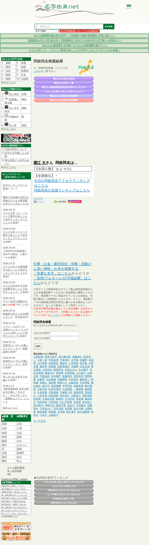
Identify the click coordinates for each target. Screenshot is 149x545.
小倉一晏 (42, 360)
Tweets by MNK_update (14, 479)
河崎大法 (50, 405)
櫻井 (4, 461)
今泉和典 (42, 392)
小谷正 (43, 415)
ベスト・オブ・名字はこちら (64, 486)
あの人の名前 (41, 338)
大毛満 (61, 412)
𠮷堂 (19, 432)
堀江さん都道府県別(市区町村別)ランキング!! (64, 87)
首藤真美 (78, 386)
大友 (23, 74)
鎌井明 (43, 366)
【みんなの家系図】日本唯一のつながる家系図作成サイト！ (74, 45)
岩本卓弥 (42, 402)
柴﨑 (8, 62)
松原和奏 (70, 373)
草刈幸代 (38, 405)
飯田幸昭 (42, 412)
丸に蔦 (10, 125)
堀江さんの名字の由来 (64, 78)
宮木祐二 (87, 402)
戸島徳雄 (53, 392)
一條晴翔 (78, 389)
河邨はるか (71, 369)
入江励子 (81, 373)
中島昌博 (53, 360)
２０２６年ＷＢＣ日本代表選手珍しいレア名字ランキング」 (15, 288)
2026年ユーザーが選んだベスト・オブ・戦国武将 (15, 348)
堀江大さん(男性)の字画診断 (63, 96)
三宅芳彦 (70, 399)
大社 (19, 423)
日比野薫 (51, 379)
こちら (12, 82)
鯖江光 (46, 386)
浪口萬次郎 (64, 356)
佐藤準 (41, 379)
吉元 (19, 457)
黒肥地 (24, 70)
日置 (4, 453)
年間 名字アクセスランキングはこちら (64, 490)
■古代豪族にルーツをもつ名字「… (15, 489)
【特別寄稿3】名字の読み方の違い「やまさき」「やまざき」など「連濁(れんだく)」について (16, 395)
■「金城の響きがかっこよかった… (15, 495)
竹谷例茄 (85, 382)
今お (19, 441)
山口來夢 (42, 363)
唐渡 (19, 449)
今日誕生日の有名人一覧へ (64, 499)
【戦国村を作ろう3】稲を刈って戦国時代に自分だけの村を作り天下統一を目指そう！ (74, 40)
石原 (4, 428)
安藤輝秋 (62, 379)
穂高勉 (52, 366)
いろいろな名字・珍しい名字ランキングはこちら (63, 482)
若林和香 (78, 392)
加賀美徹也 (63, 366)
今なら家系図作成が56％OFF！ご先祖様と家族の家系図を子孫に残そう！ (74, 35)
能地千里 (61, 405)
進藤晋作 (67, 376)
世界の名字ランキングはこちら (64, 503)
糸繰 (23, 66)
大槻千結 (42, 389)
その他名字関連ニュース (9, 516)
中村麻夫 (81, 405)
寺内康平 (56, 376)
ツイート (38, 198)
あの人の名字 (41, 333)
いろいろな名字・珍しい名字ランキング (63, 91)
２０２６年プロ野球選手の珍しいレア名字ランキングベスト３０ (15, 270)
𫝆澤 (19, 428)
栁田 (8, 78)
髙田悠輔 (56, 386)
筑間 (4, 432)
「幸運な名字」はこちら (52, 273)
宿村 (19, 437)
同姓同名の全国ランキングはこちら (62, 190)
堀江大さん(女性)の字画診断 (63, 100)
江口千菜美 (66, 402)
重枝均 (63, 363)
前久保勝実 (83, 412)
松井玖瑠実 (55, 389)
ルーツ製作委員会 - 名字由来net (16, 470)
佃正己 (71, 405)
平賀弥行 (65, 360)
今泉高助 (67, 389)
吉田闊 (68, 408)
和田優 (59, 373)
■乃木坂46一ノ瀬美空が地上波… (14, 501)
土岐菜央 (74, 382)
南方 (4, 445)
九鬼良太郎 (48, 399)
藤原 (4, 441)
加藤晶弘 (77, 356)
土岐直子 (53, 415)
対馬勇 (37, 399)
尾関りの (62, 382)
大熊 (24, 94)
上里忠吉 (47, 369)
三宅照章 (74, 363)
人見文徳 (42, 395)
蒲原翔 (52, 382)
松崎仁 (43, 382)
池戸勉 (83, 363)
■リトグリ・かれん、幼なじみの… (15, 513)
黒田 (4, 457)
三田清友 (53, 402)
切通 (23, 62)
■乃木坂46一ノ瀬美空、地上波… (14, 504)
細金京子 (50, 373)
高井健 (79, 399)
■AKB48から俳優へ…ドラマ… (13, 486)
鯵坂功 (59, 399)
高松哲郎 (53, 395)
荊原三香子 (51, 356)
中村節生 (74, 379)
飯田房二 (85, 379)
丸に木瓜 (12, 94)
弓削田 (24, 78)
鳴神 (8, 74)
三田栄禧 (38, 356)
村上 (19, 461)
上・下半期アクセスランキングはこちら (64, 494)
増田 (24, 125)
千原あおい (46, 408)
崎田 (24, 99)
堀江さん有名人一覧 (64, 83)
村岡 (4, 437)
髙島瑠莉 (87, 395)
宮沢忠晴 (58, 408)
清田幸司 (78, 376)
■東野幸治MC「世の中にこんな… (15, 492)
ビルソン (22, 445)
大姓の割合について (16, 149)
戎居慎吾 (53, 363)
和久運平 (71, 412)
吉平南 (75, 360)
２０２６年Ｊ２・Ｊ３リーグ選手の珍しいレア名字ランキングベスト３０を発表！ (74, 50)
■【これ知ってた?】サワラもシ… (15, 510)
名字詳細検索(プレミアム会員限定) (79, 31)
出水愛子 (83, 369)
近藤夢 (83, 360)
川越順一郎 (66, 392)
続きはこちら (10, 408)
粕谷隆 (52, 412)
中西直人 (76, 395)
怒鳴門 (20, 453)
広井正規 (85, 366)
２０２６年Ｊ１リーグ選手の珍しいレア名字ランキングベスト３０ (15, 235)
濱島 (24, 108)
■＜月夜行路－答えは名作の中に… (15, 507)
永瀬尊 (75, 366)
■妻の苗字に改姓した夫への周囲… (15, 498)
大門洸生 (67, 386)
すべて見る (39, 421)
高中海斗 (65, 395)
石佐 (8, 70)
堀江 (37, 163)
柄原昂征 (58, 369)
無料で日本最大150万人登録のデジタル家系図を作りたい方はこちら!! (16, 200)
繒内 (8, 66)
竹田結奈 (45, 376)
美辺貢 (77, 402)
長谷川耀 (78, 408)
